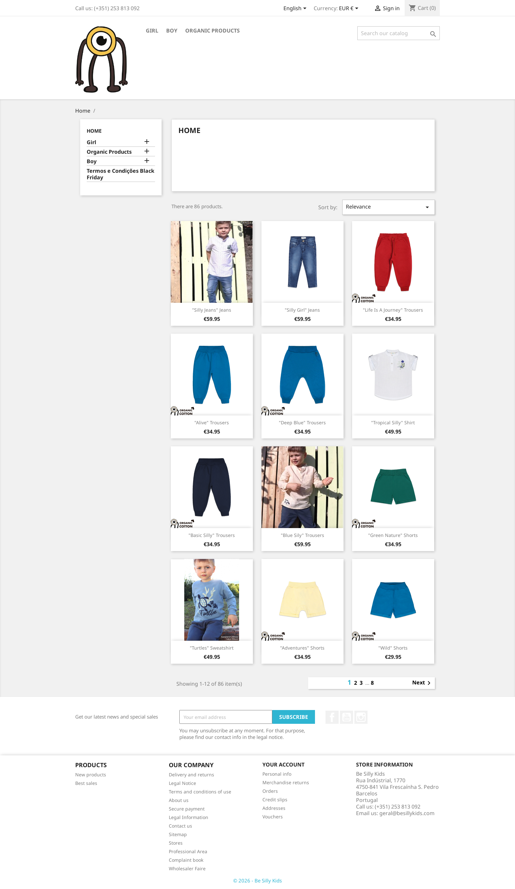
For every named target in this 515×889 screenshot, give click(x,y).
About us (179, 800)
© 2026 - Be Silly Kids (257, 880)
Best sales (86, 783)
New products (90, 774)
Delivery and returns (191, 774)
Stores (176, 843)
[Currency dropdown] (350, 9)
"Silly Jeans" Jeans (211, 310)
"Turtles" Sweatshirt (212, 648)
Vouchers (272, 816)
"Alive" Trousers (211, 422)
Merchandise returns (285, 782)
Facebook (332, 717)
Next (422, 683)
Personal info (276, 774)
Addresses (273, 808)
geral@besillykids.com (407, 813)
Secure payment (187, 809)
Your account (283, 764)
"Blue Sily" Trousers (302, 535)
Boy (171, 30)
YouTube (346, 717)
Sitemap (178, 834)
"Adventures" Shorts (302, 648)
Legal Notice (182, 783)
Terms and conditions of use (200, 792)
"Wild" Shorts (393, 648)
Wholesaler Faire (187, 868)
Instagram (361, 717)
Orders (270, 791)
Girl (152, 30)
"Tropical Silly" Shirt (393, 422)
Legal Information (188, 817)
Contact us (180, 826)
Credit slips (274, 799)
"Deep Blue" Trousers (302, 422)
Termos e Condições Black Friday (120, 174)
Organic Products (212, 30)
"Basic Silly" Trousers (212, 535)
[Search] (398, 33)
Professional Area (188, 851)
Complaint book (186, 860)
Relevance (388, 207)
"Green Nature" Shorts (393, 535)
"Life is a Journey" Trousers (393, 310)
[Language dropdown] (296, 9)
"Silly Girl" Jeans (302, 310)
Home (94, 130)
